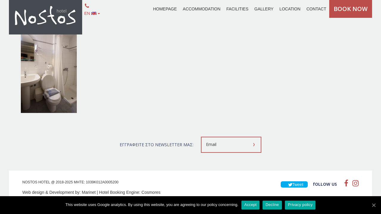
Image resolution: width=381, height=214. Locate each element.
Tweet (294, 184)
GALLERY (264, 9)
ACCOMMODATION (202, 9)
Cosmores (150, 192)
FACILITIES (238, 9)
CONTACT (316, 9)
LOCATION (290, 9)
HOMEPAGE (165, 9)
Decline (272, 204)
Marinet (89, 192)
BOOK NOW (351, 9)
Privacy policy (300, 204)
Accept (250, 204)
